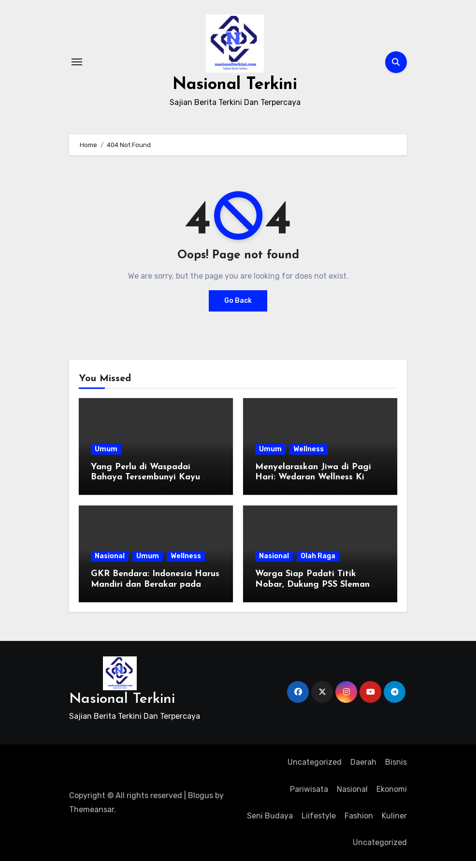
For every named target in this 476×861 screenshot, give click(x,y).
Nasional (110, 556)
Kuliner (394, 815)
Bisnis (396, 762)
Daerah (363, 762)
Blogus (200, 795)
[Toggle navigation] (77, 62)
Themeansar (91, 809)
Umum (106, 449)
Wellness (308, 449)
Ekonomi (391, 789)
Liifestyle (319, 815)
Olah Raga (318, 556)
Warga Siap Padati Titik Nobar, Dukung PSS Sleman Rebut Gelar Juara (312, 584)
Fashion (359, 815)
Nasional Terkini (235, 84)
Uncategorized (315, 762)
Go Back (238, 301)
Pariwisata (309, 789)
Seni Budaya (270, 815)
